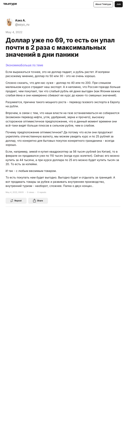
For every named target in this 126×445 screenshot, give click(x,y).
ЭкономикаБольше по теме (24, 65)
